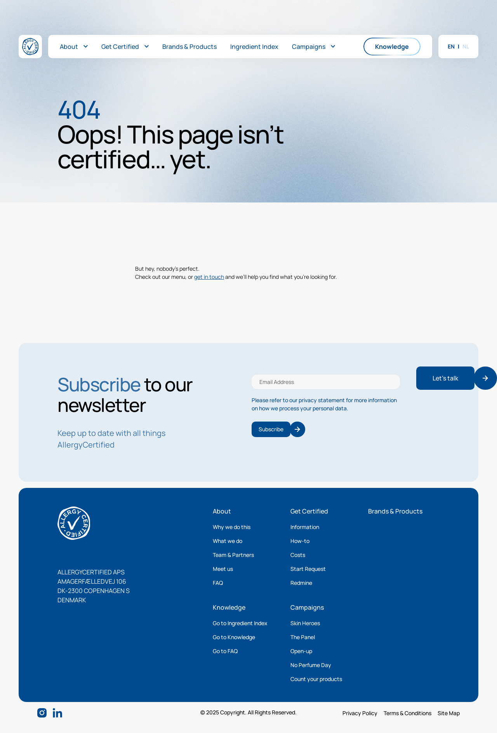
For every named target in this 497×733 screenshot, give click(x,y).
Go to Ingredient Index (240, 623)
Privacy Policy (359, 713)
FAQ (218, 582)
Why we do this (231, 527)
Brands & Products (395, 511)
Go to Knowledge (234, 637)
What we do (227, 541)
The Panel (302, 637)
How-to (299, 541)
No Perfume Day (310, 665)
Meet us (223, 568)
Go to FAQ (225, 651)
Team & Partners (233, 554)
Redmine (301, 582)
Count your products (316, 679)
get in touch (209, 276)
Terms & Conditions (407, 713)
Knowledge (229, 607)
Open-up (301, 651)
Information (304, 527)
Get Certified (309, 511)
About (222, 511)
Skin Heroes (305, 623)
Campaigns (307, 607)
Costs (297, 554)
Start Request (308, 568)
